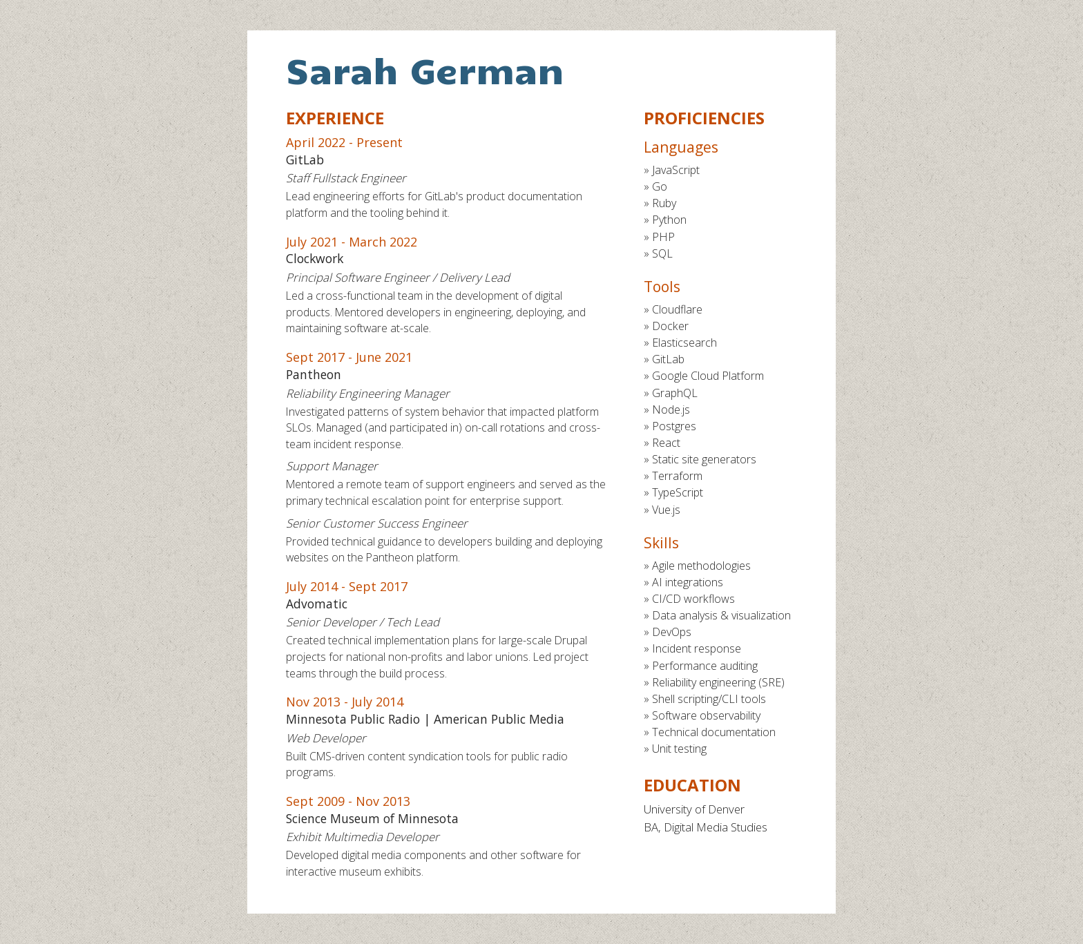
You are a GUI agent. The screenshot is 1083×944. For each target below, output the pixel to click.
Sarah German (425, 69)
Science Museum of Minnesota (372, 818)
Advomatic (316, 603)
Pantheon (313, 374)
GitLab (305, 159)
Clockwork (314, 258)
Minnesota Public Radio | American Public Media (425, 719)
